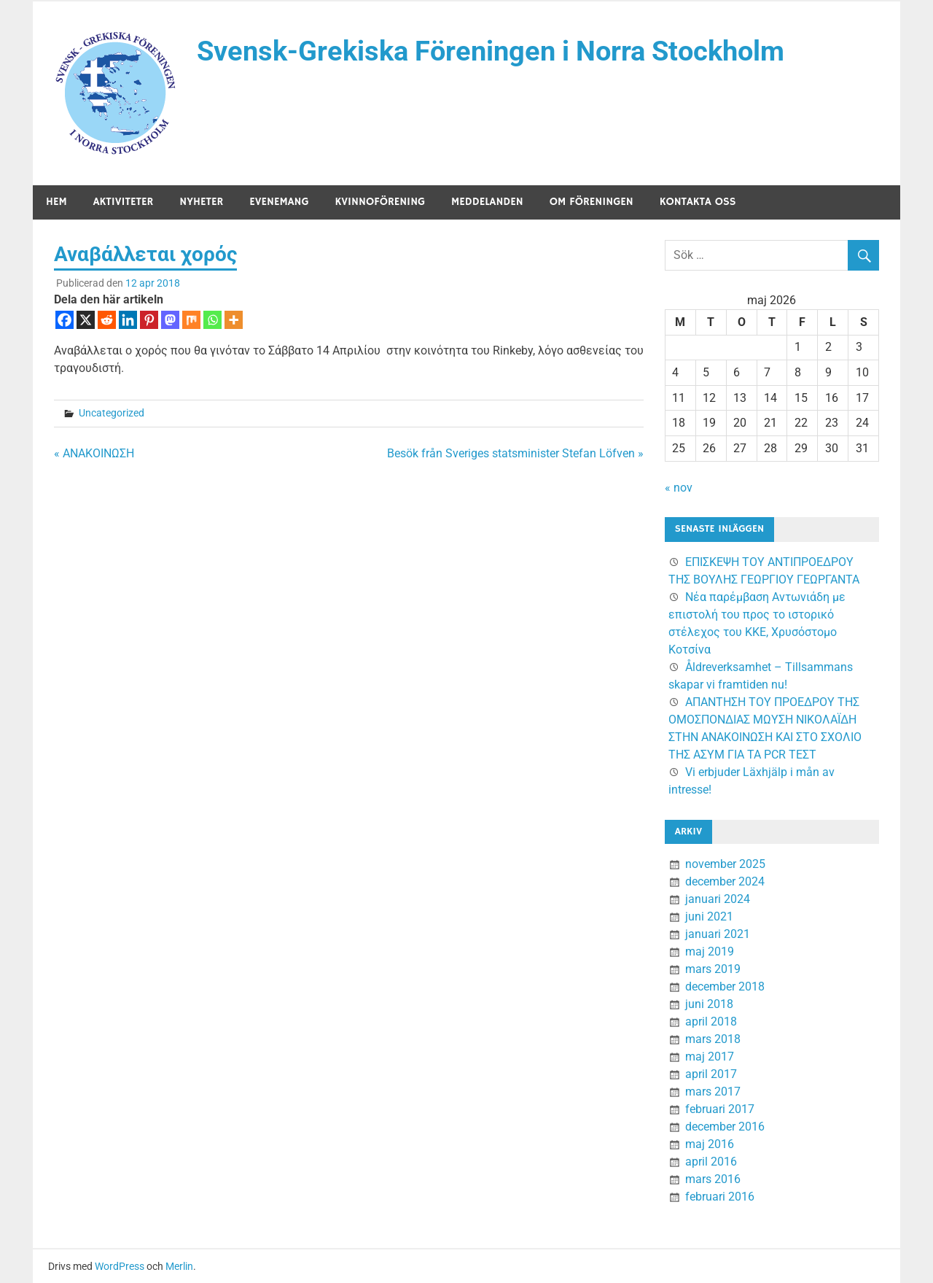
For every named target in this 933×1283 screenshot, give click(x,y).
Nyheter (201, 202)
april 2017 (711, 1074)
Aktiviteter (123, 202)
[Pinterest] (149, 320)
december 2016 (725, 1126)
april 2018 (711, 1021)
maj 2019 (709, 951)
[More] (234, 320)
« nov (678, 488)
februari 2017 (719, 1109)
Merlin (179, 1266)
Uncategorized (111, 413)
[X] (86, 320)
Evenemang (278, 202)
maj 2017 (709, 1056)
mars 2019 (713, 969)
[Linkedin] (128, 320)
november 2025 (725, 864)
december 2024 (725, 881)
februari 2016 (719, 1196)
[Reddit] (107, 320)
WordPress (119, 1266)
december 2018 (725, 986)
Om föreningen (591, 202)
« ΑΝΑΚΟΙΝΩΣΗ (94, 453)
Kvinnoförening (380, 202)
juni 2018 (709, 1004)
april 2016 (711, 1161)
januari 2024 (717, 899)
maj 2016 (709, 1144)
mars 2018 (713, 1039)
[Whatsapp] (212, 320)
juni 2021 (709, 916)
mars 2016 (713, 1179)
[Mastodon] (170, 320)
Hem (56, 202)
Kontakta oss (698, 202)
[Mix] (191, 320)
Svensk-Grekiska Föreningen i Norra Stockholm (490, 51)
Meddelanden (487, 202)
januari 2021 (717, 934)
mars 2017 (713, 1091)
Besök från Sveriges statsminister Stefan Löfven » (515, 453)
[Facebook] (64, 320)
